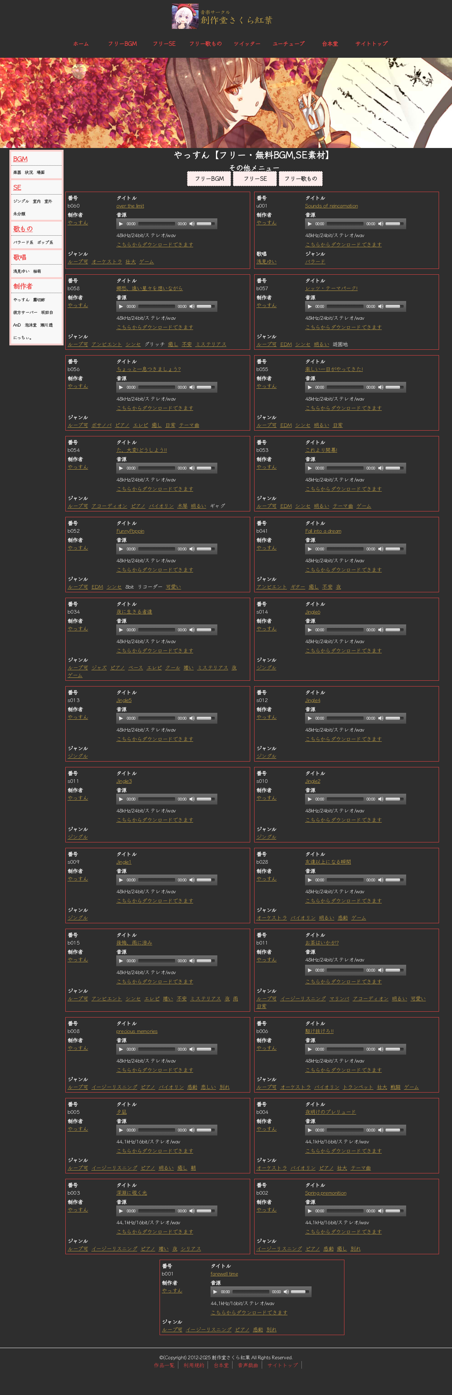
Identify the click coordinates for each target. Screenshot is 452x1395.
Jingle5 (123, 699)
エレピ (140, 424)
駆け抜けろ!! (319, 1030)
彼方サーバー (25, 312)
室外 (48, 201)
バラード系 (23, 242)
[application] (166, 223)
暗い (188, 667)
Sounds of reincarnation (331, 205)
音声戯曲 (248, 1365)
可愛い (173, 586)
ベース (135, 667)
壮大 (130, 261)
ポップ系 (45, 242)
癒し (173, 344)
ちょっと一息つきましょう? (148, 368)
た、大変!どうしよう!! (141, 449)
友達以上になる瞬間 (328, 861)
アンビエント (106, 344)
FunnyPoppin (130, 530)
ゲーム (146, 261)
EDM (286, 344)
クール (172, 667)
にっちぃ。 (23, 337)
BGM (20, 158)
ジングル (21, 201)
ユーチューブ (288, 43)
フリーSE (163, 43)
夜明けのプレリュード (330, 1111)
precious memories (136, 1030)
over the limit (130, 205)
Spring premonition (326, 1192)
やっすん (21, 299)
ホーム (81, 43)
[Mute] (192, 224)
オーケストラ (106, 261)
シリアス (191, 1248)
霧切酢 (39, 299)
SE (17, 187)
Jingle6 (312, 611)
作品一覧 (164, 1365)
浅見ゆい (21, 271)
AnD (17, 325)
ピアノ (122, 424)
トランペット (358, 1086)
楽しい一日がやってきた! (334, 368)
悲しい (208, 1086)
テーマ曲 (189, 424)
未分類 (19, 213)
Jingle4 (312, 699)
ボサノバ (101, 424)
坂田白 (47, 312)
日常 (170, 424)
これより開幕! (321, 449)
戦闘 (395, 1086)
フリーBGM (122, 43)
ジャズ (99, 667)
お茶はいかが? (322, 942)
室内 (36, 201)
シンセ (133, 344)
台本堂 (330, 43)
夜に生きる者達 (134, 611)
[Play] (121, 224)
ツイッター (247, 43)
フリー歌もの (205, 43)
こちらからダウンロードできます (154, 244)
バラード (315, 261)
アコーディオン (109, 505)
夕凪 (121, 1111)
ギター (297, 586)
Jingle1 (123, 861)
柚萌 (37, 271)
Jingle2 (312, 780)
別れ (225, 1086)
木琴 (182, 505)
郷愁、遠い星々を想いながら (149, 288)
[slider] (156, 224)
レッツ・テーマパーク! (331, 288)
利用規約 (193, 1365)
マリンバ (339, 998)
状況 (28, 172)
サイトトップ (371, 43)
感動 (343, 917)
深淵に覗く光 (131, 1192)
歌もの (23, 228)
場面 (40, 172)
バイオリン (161, 505)
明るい (321, 344)
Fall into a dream (323, 530)
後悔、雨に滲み (134, 942)
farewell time (224, 1273)
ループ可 (78, 261)
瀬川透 (46, 325)
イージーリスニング (303, 998)
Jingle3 (123, 780)
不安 (187, 344)
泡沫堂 (31, 325)
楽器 (17, 172)
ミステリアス (210, 344)
